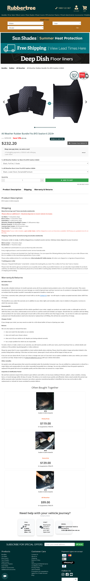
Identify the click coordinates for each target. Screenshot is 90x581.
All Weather (20, 68)
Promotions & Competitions (39, 571)
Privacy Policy (35, 567)
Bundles (4, 68)
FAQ (32, 562)
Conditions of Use (36, 566)
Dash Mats (65, 15)
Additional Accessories (8, 569)
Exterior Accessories (8, 567)
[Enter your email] (59, 544)
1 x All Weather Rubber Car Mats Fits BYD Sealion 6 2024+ (21, 160)
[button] (61, 8)
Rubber (11, 68)
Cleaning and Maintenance (39, 564)
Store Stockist (35, 569)
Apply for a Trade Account (39, 573)
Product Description (12, 189)
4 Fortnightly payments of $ (46, 153)
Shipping (28, 189)
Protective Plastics (7, 564)
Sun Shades (5, 560)
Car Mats (4, 556)
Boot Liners (5, 558)
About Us (34, 556)
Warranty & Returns (43, 189)
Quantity (5, 177)
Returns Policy (35, 560)
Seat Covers (5, 562)
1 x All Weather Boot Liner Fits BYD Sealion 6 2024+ (18, 168)
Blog (32, 575)
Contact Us (43, 295)
